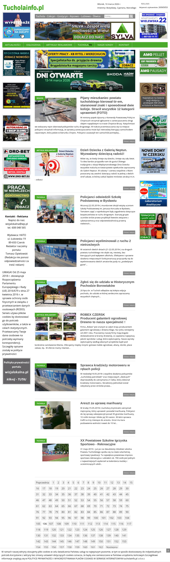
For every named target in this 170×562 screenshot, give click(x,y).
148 (85, 541)
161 (93, 547)
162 (101, 547)
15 (131, 482)
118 (38, 529)
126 (101, 529)
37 (75, 494)
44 (120, 494)
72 (107, 506)
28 (114, 488)
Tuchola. (85, 44)
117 (129, 523)
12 (111, 482)
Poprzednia (42, 482)
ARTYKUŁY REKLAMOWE (59, 44)
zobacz (141, 558)
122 (69, 529)
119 (46, 529)
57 (107, 500)
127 (108, 529)
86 (101, 512)
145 (62, 541)
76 (37, 512)
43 (114, 494)
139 (108, 535)
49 (56, 500)
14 (124, 482)
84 (88, 512)
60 (127, 500)
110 (74, 523)
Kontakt (124, 44)
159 (77, 547)
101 (104, 518)
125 (93, 529)
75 (127, 506)
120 (54, 529)
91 (37, 518)
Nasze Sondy (105, 44)
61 (37, 506)
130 (38, 535)
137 (93, 535)
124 (85, 529)
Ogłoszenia (33, 44)
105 (38, 523)
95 (63, 518)
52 (75, 500)
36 (69, 494)
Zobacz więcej (129, 141)
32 (43, 494)
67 (75, 506)
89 (120, 512)
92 (43, 518)
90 (127, 512)
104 (127, 518)
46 (37, 500)
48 (50, 500)
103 (119, 518)
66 (69, 506)
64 (56, 506)
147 (77, 541)
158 (69, 547)
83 (82, 512)
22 (75, 488)
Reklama (145, 3)
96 (69, 518)
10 (99, 482)
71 (101, 506)
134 (69, 535)
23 (82, 488)
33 (50, 494)
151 (108, 541)
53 (82, 500)
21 (69, 488)
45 (127, 494)
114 (105, 523)
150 (101, 541)
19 (56, 488)
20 (63, 488)
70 (95, 506)
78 (50, 512)
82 (75, 512)
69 (88, 506)
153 (124, 541)
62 (43, 506)
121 (62, 529)
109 (66, 523)
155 (46, 547)
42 (107, 494)
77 (43, 512)
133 (62, 535)
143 (46, 541)
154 (38, 547)
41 (101, 494)
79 (56, 512)
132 (54, 535)
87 (107, 512)
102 (111, 518)
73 (114, 506)
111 (82, 523)
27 (107, 488)
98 (82, 518)
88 (114, 512)
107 (51, 523)
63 (50, 506)
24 (88, 488)
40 (95, 494)
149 (93, 541)
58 (114, 500)
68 (82, 506)
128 (116, 529)
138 (101, 535)
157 (62, 547)
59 (120, 500)
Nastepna (111, 547)
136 (85, 535)
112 (90, 523)
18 (50, 488)
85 (95, 512)
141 (124, 535)
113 (98, 523)
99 (88, 518)
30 (127, 488)
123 (77, 529)
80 (63, 512)
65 (63, 506)
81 (69, 512)
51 (69, 500)
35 (63, 494)
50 (63, 500)
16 (37, 488)
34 (56, 494)
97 (75, 518)
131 (46, 535)
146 (69, 541)
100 (96, 518)
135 (77, 535)
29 (120, 488)
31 (37, 494)
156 (54, 547)
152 (116, 541)
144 (54, 541)
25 (95, 488)
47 (43, 500)
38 (82, 494)
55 (95, 500)
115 (113, 523)
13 (118, 482)
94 (56, 518)
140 (116, 535)
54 (88, 500)
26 (101, 488)
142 (38, 541)
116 (121, 523)
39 (88, 494)
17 (43, 488)
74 (120, 506)
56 (101, 500)
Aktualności (13, 44)
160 (85, 547)
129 (124, 529)
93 (50, 518)
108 (59, 523)
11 (105, 482)
